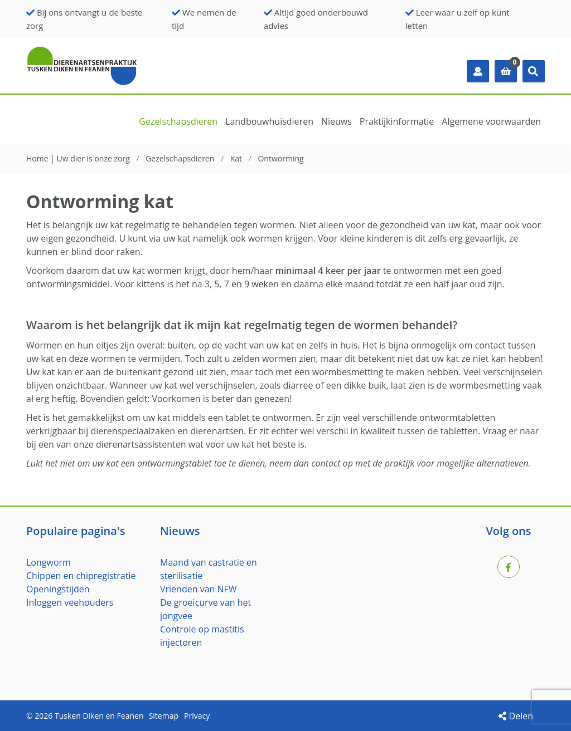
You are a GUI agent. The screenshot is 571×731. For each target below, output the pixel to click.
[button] (533, 71)
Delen (516, 716)
